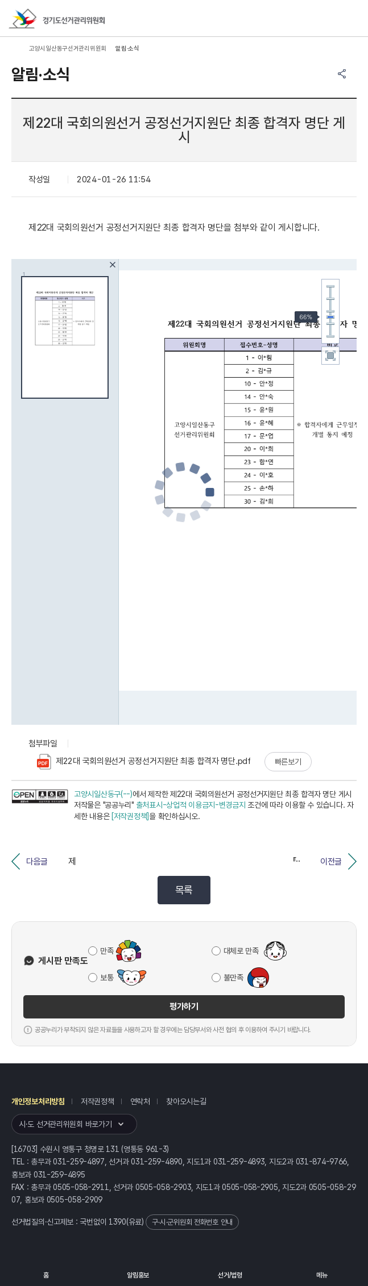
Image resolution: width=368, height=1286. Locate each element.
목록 (184, 890)
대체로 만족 (241, 950)
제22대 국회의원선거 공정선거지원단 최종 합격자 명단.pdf (144, 762)
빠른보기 (288, 761)
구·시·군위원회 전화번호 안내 (192, 1222)
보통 (106, 977)
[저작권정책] (130, 816)
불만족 (233, 977)
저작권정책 (97, 1101)
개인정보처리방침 (38, 1101)
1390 (117, 1221)
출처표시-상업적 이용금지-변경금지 (191, 804)
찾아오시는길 (186, 1101)
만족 (106, 950)
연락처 (140, 1101)
